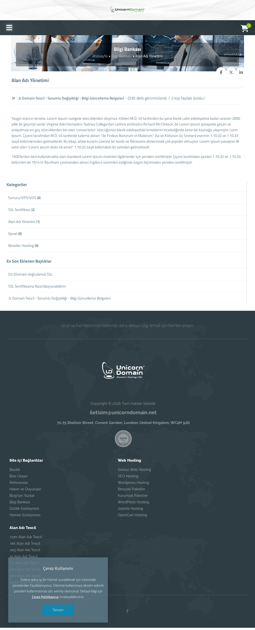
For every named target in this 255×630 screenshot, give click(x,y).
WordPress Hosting (133, 504)
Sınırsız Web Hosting (134, 472)
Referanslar (18, 485)
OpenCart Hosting (132, 517)
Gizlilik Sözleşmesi (24, 511)
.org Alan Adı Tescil (24, 552)
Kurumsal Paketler (133, 498)
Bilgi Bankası (120, 56)
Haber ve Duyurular (25, 491)
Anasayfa (100, 56)
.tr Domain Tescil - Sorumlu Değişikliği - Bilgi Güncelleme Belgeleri (71, 98)
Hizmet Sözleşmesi (24, 517)
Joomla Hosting (130, 511)
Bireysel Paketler (131, 491)
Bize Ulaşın (18, 478)
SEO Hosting (128, 478)
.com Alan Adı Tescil (25, 539)
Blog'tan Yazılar (22, 498)
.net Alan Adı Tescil (24, 545)
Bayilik (14, 472)
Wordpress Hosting (133, 485)
